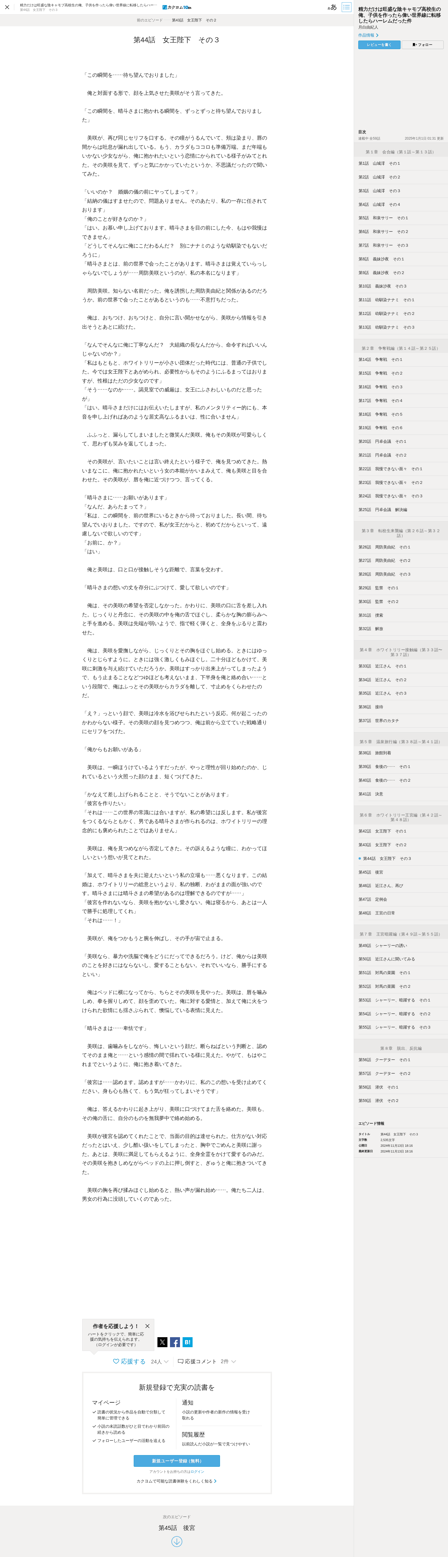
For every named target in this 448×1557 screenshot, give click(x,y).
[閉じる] (147, 1326)
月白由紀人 (368, 27)
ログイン (197, 1472)
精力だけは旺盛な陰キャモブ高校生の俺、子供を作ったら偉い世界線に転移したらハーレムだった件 (399, 15)
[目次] (347, 7)
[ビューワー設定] (332, 7)
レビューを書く (379, 45)
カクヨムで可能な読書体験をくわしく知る (177, 1481)
